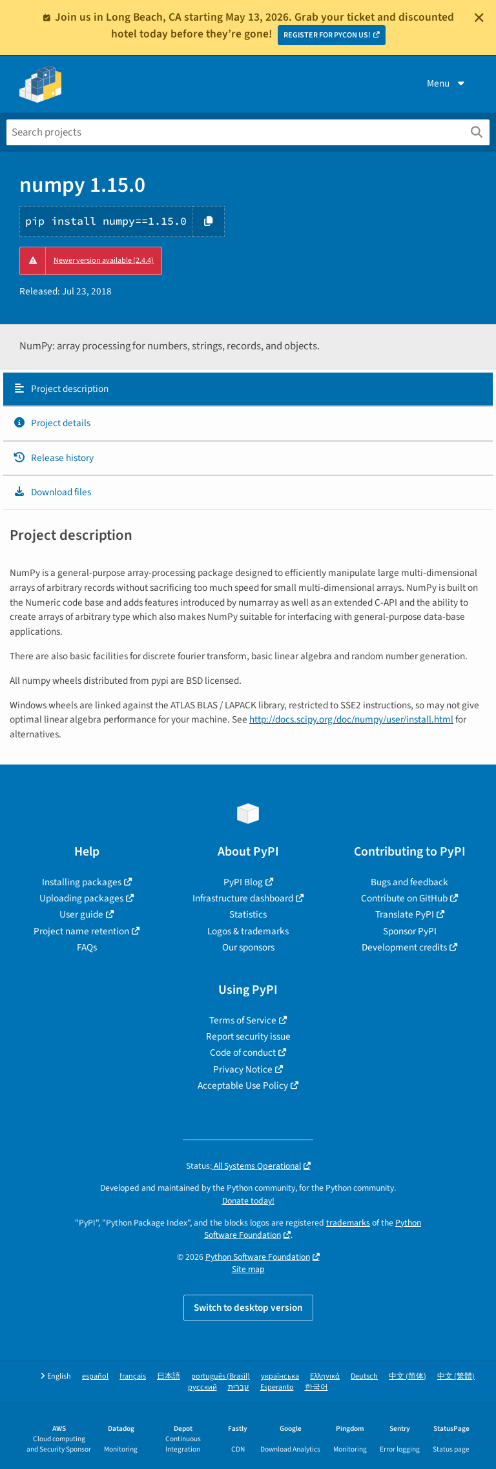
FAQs (87, 947)
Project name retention (81, 931)
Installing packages (81, 882)
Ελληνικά (325, 1376)
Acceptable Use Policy (243, 1085)
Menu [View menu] (447, 83)
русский (202, 1387)
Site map (248, 1269)
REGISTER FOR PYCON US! (327, 35)
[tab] (248, 389)
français (132, 1376)
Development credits (404, 947)
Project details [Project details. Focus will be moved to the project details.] (51, 423)
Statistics (248, 914)
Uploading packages (81, 898)
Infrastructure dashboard (242, 898)
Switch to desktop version (248, 1307)
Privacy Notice (243, 1069)
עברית (238, 1387)
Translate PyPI (404, 914)
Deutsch (364, 1376)
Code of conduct (243, 1052)
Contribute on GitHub (404, 898)
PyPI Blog (243, 882)
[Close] (479, 17)
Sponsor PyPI (410, 931)
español (95, 1376)
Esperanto (277, 1387)
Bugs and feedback (409, 882)
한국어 (316, 1387)
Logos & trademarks (248, 931)
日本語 (168, 1376)
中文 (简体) (407, 1376)
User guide (81, 914)
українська (280, 1376)
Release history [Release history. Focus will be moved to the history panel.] (53, 458)
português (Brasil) (220, 1376)
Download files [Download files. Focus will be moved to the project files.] (52, 492)
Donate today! (248, 1201)
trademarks (348, 1223)
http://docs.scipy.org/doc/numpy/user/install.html (351, 719)
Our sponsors (248, 947)
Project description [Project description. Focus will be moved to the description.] (60, 389)
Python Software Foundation (257, 1257)
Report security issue (248, 1036)
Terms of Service (242, 1020)
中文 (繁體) (456, 1376)
